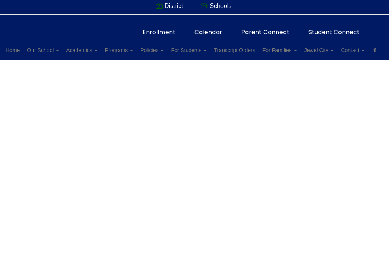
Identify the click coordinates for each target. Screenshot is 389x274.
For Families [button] (321, 46)
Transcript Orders (271, 46)
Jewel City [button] (32, 65)
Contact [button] (70, 65)
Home (24, 46)
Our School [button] (59, 46)
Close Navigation (131, 68)
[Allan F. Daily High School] (194, 19)
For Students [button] (221, 46)
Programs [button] (143, 46)
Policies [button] (180, 46)
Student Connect (334, 28)
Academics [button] (101, 46)
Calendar (208, 28)
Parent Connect (265, 28)
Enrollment (159, 28)
